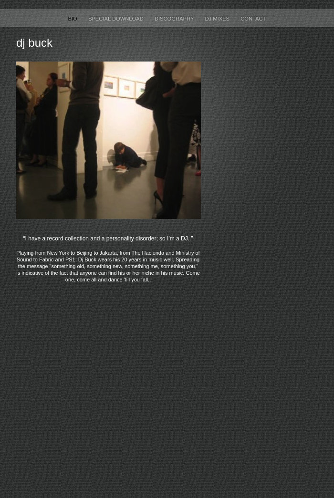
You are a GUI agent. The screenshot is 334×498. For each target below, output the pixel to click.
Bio (73, 18)
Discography (175, 18)
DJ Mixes (218, 18)
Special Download (116, 18)
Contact (253, 18)
